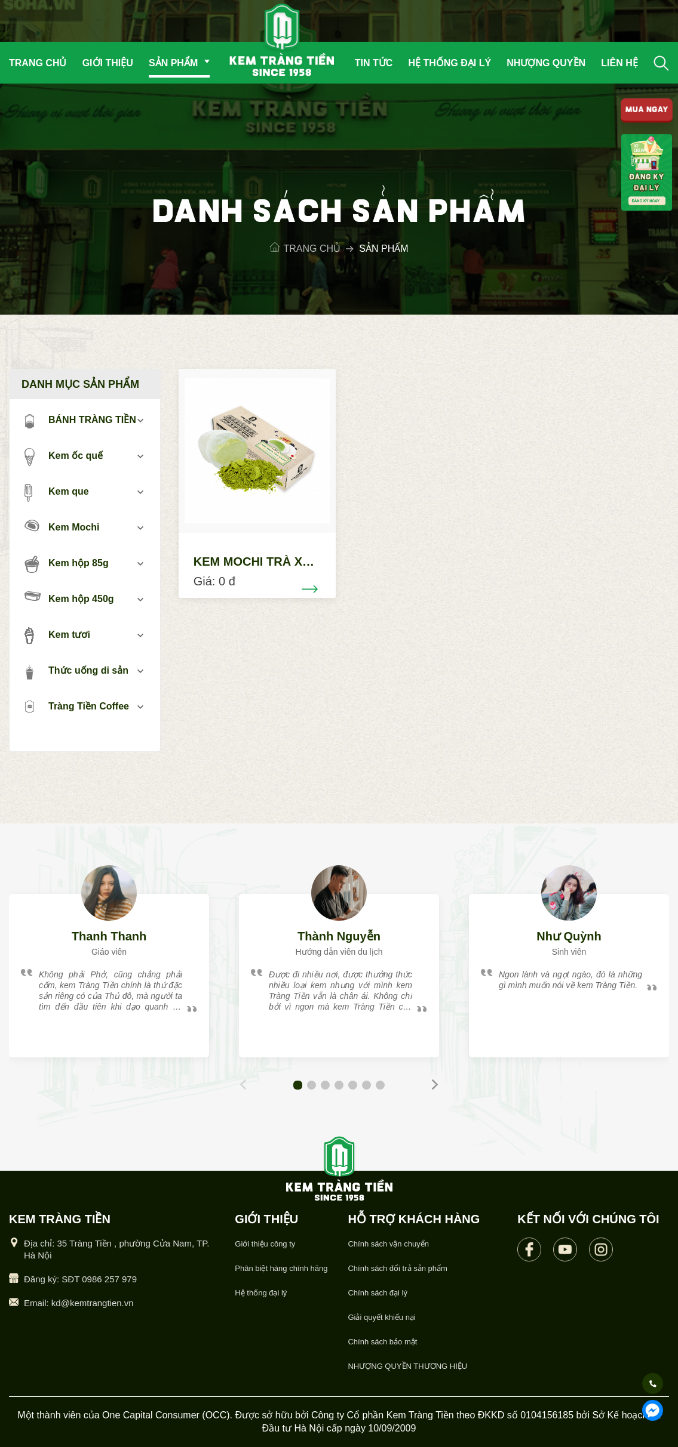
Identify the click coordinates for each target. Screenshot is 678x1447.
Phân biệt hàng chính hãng (281, 1268)
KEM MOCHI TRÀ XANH (261, 561)
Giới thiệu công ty (265, 1243)
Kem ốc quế (63, 456)
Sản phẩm (173, 63)
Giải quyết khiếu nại (381, 1317)
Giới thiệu (107, 63)
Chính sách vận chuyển (388, 1243)
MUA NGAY (646, 111)
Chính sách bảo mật (382, 1341)
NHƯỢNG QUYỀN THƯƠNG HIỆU (407, 1366)
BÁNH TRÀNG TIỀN (80, 420)
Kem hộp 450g (69, 597)
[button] (297, 1085)
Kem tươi (57, 635)
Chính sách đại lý (377, 1292)
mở (140, 420)
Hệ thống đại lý (449, 63)
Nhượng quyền (546, 63)
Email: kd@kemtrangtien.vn (79, 1303)
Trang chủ (37, 63)
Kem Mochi (61, 526)
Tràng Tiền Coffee (76, 707)
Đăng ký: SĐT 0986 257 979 (80, 1279)
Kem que (56, 492)
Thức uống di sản (76, 671)
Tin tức (374, 63)
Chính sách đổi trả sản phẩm (397, 1268)
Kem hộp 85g (66, 564)
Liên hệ (619, 63)
